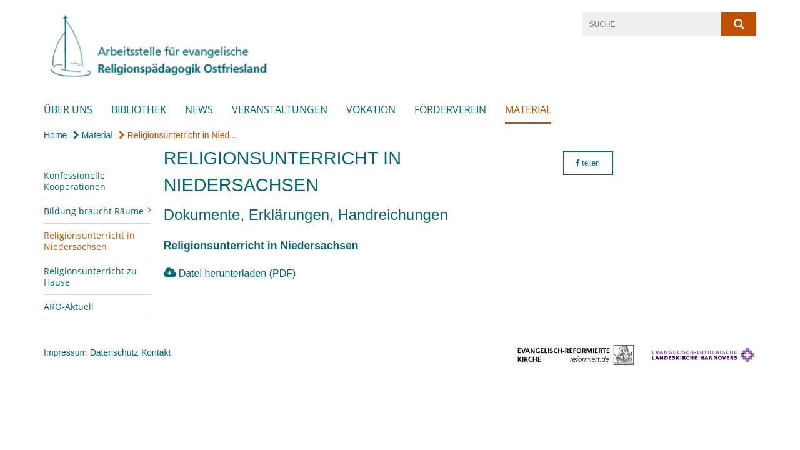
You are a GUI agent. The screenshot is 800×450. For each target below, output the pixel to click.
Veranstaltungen (280, 109)
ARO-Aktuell (69, 306)
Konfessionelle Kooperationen (75, 180)
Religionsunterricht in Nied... (178, 135)
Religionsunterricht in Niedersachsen (89, 240)
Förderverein (450, 109)
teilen (588, 163)
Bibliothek (138, 109)
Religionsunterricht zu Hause (90, 276)
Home (55, 135)
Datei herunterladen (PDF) (237, 273)
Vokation (371, 109)
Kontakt (156, 353)
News (199, 109)
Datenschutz (114, 353)
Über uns (68, 109)
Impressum (65, 353)
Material (528, 109)
